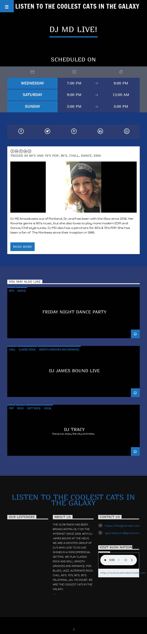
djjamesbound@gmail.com (122, 533)
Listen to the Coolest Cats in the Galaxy (77, 6)
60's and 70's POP (44, 155)
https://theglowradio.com (122, 525)
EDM (97, 155)
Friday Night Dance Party (74, 311)
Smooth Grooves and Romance (59, 349)
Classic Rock (27, 349)
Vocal (47, 408)
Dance (86, 155)
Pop (11, 408)
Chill (74, 155)
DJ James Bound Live (74, 370)
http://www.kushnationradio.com (123, 572)
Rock (20, 408)
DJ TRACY (74, 429)
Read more (22, 247)
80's (64, 155)
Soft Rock (34, 408)
